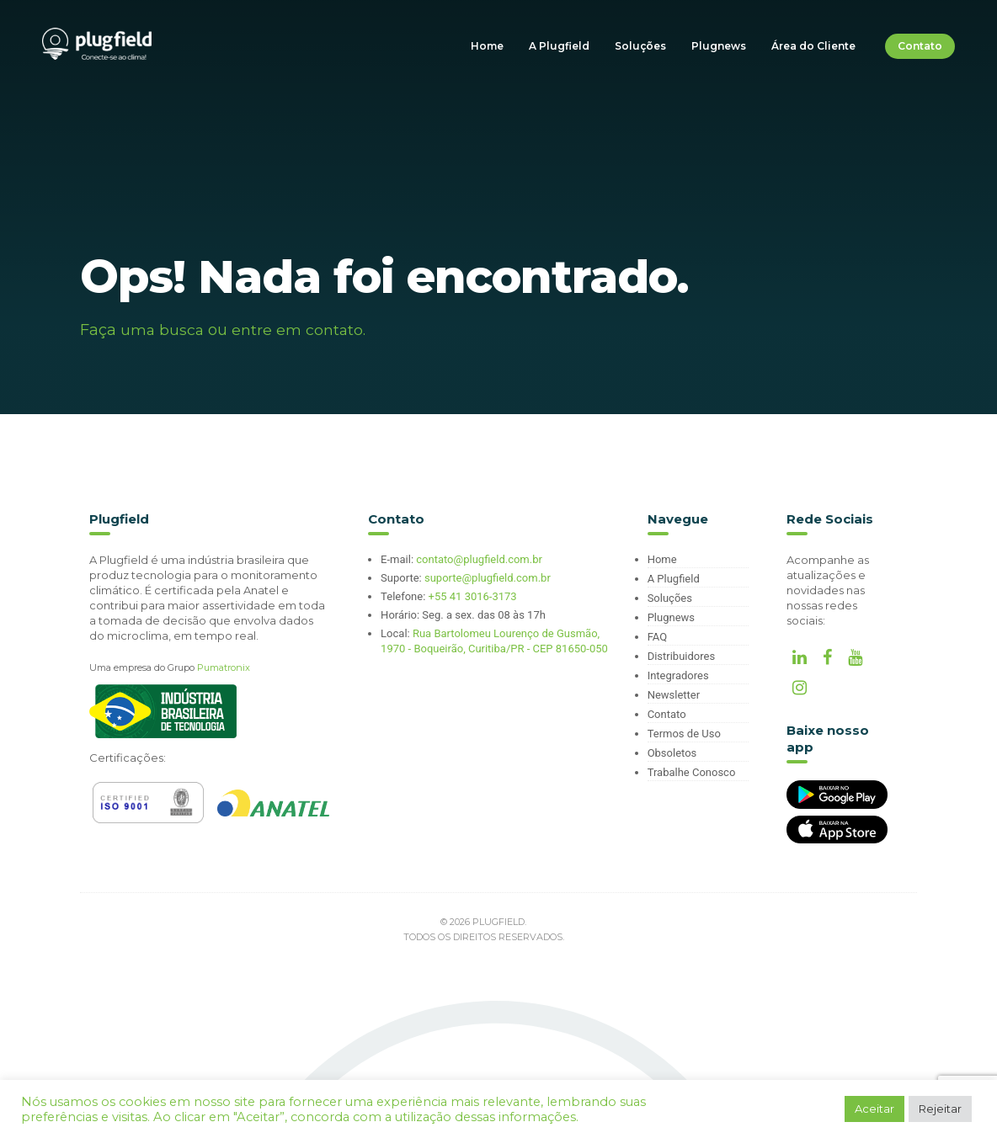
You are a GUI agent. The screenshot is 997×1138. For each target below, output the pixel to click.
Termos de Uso (684, 733)
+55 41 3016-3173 (473, 596)
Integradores (678, 675)
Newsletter (674, 695)
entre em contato (299, 330)
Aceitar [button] (874, 1108)
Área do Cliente (813, 46)
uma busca (162, 330)
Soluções (640, 46)
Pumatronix (223, 667)
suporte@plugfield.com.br (487, 578)
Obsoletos (672, 753)
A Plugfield (559, 46)
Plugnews (718, 46)
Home (487, 46)
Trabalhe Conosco (692, 772)
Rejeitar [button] (940, 1108)
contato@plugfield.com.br (479, 559)
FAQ (657, 636)
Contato (920, 46)
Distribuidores (681, 656)
